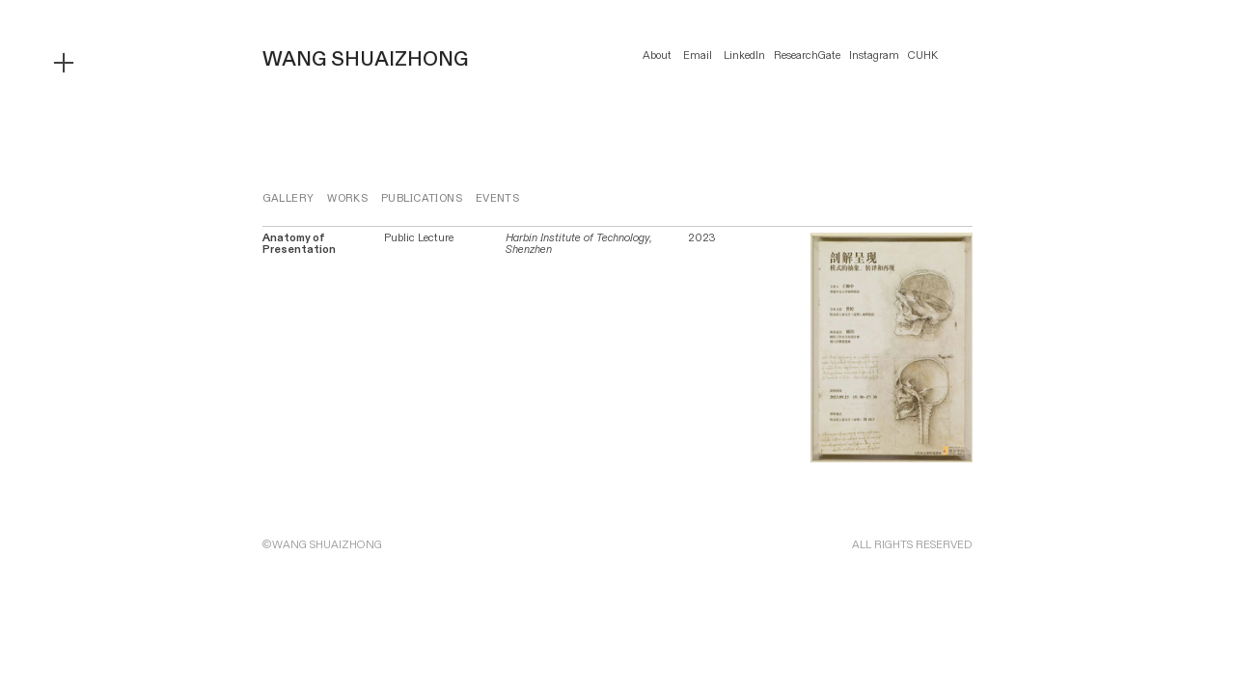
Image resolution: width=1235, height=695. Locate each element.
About (657, 55)
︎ (63, 63)
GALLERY (288, 198)
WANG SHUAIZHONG (365, 59)
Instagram (874, 55)
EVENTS (498, 198)
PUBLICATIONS (421, 198)
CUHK (923, 55)
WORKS (347, 198)
